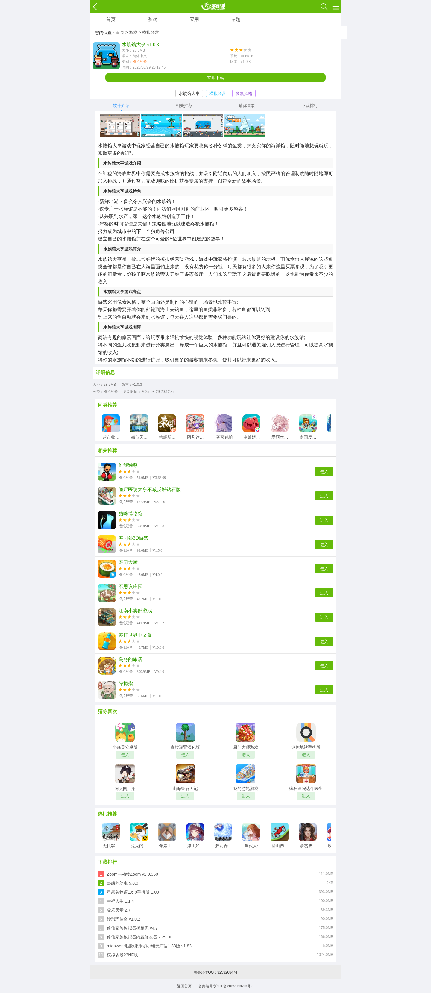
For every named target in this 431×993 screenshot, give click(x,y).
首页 (111, 19)
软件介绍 (121, 105)
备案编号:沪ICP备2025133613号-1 (226, 986)
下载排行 (309, 105)
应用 (194, 19)
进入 (324, 471)
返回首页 (184, 986)
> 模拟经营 (149, 32)
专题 (236, 19)
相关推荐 (184, 105)
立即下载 (215, 77)
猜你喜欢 (247, 105)
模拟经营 (140, 62)
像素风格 (244, 93)
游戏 (152, 19)
